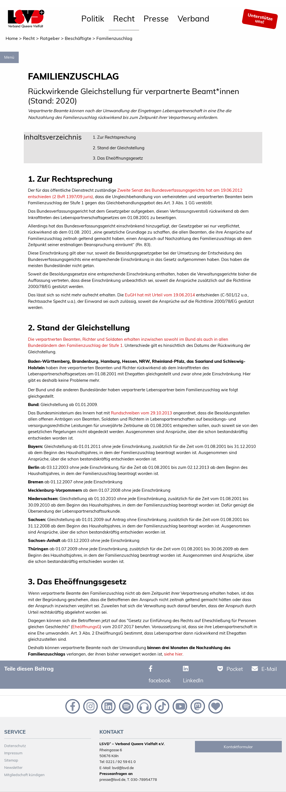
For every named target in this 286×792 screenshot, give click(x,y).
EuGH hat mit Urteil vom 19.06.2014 (160, 294)
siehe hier (173, 654)
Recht (124, 18)
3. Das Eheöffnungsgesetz (118, 158)
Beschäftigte (78, 38)
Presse (156, 18)
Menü (9, 57)
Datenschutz (15, 745)
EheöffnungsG (86, 626)
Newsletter (13, 767)
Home (12, 38)
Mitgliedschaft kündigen (24, 774)
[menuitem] (93, 19)
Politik (92, 18)
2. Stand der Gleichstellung (118, 147)
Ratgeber (50, 38)
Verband (193, 18)
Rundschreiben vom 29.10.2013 (141, 413)
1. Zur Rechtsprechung (114, 137)
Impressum (13, 753)
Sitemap (11, 760)
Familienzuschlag (114, 38)
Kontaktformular (238, 746)
